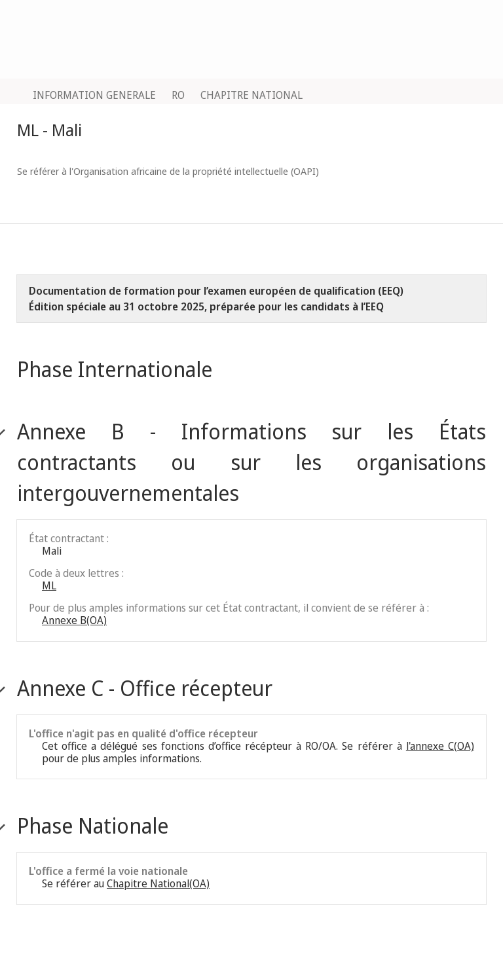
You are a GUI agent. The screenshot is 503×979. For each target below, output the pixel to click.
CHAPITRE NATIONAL (251, 95)
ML (49, 585)
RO (178, 95)
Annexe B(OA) (74, 620)
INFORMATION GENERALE (94, 95)
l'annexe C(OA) (440, 746)
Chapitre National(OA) (158, 883)
